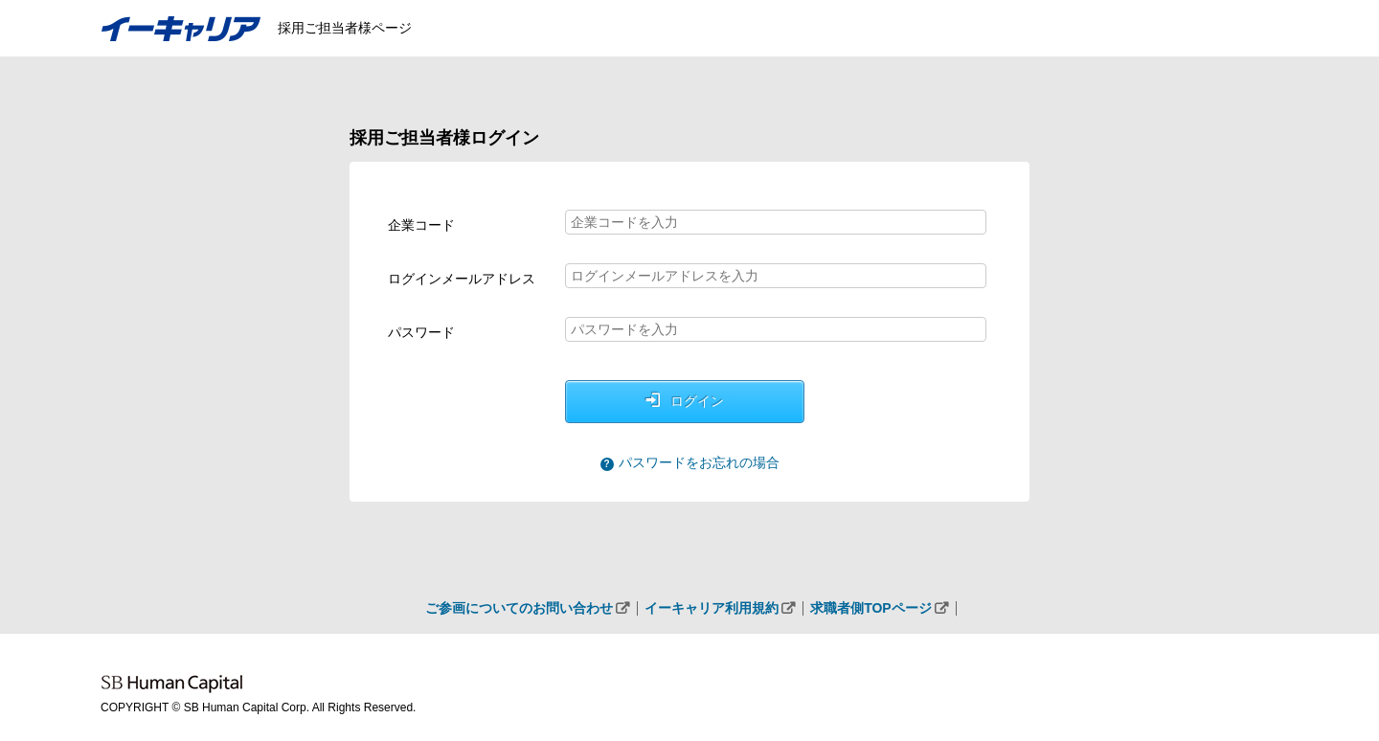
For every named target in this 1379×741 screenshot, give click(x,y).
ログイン (697, 401)
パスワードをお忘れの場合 (699, 462)
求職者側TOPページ (871, 608)
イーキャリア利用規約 (711, 608)
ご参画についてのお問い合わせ (519, 608)
